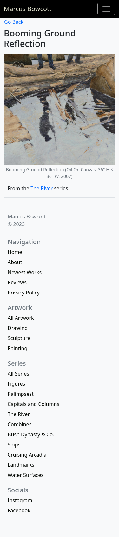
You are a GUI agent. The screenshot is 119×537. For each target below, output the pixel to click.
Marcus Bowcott (28, 8)
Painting (17, 348)
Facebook (19, 510)
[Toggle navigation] (106, 9)
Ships (14, 444)
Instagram (20, 500)
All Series (18, 373)
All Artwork (21, 317)
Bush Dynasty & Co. (31, 434)
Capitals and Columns (33, 404)
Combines (19, 424)
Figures (16, 383)
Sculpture (19, 338)
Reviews (17, 282)
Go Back (13, 21)
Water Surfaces (25, 474)
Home (15, 252)
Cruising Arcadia (27, 454)
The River (41, 188)
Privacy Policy (24, 292)
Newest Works (25, 272)
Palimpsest (21, 393)
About (15, 262)
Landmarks (21, 464)
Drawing (18, 328)
